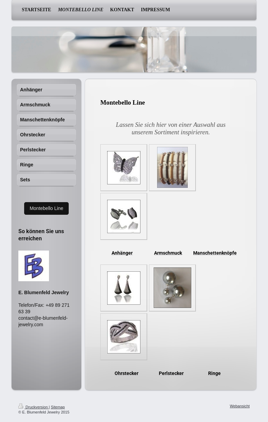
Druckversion (33, 407)
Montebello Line (46, 208)
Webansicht (240, 406)
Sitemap (58, 407)
